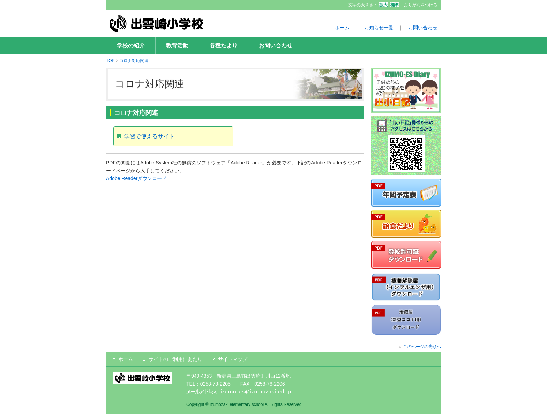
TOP (110, 60)
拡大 (383, 4)
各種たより (224, 45)
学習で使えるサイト (149, 136)
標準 (394, 4)
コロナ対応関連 (134, 60)
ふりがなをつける (420, 4)
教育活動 (177, 45)
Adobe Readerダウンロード (136, 178)
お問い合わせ (422, 27)
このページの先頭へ (422, 346)
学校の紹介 (131, 45)
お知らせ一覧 (379, 27)
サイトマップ (232, 359)
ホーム (342, 27)
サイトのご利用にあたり (175, 359)
